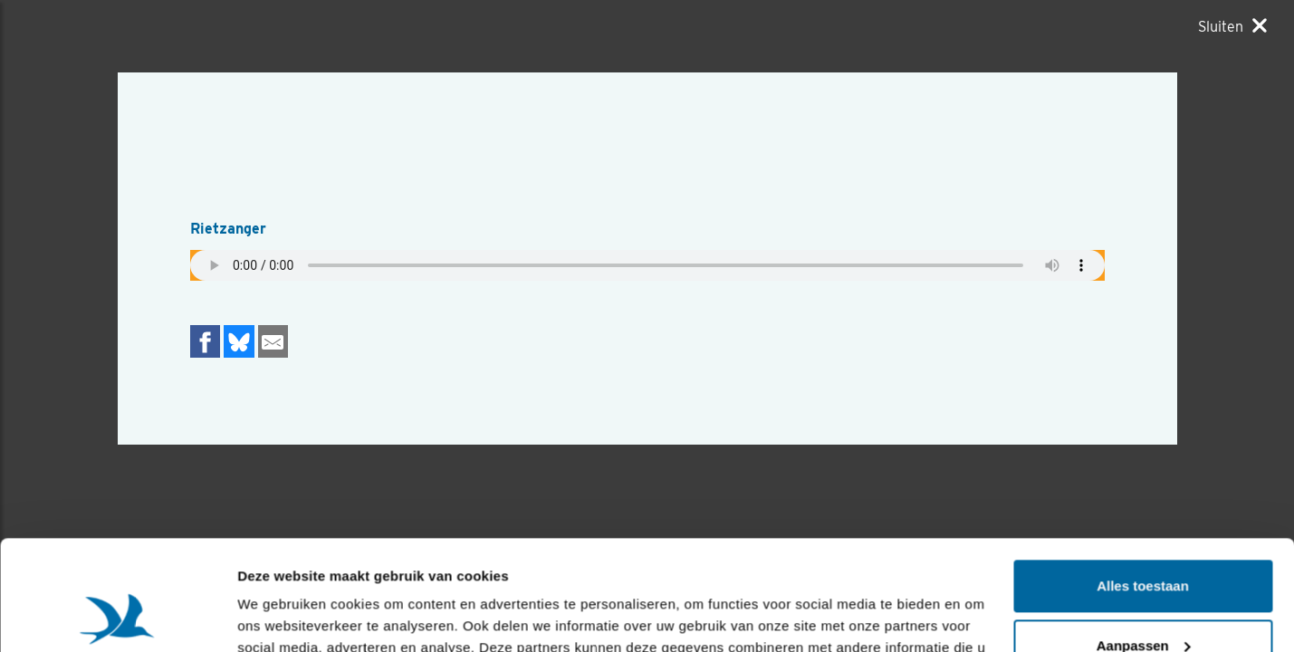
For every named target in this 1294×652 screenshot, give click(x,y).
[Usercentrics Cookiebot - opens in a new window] (117, 616)
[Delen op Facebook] (205, 341)
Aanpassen (1144, 542)
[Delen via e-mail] (273, 341)
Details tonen (280, 616)
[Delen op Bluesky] (239, 341)
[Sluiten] (1232, 26)
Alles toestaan (1143, 483)
